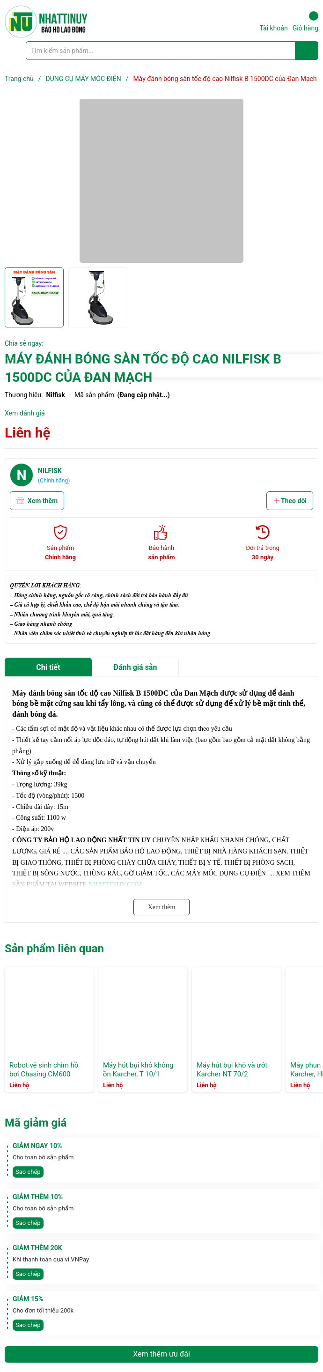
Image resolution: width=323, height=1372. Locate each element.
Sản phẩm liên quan (54, 948)
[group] (161, 181)
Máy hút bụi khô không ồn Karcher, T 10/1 (138, 1070)
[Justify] (307, 50)
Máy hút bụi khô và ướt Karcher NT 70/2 (232, 1070)
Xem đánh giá (25, 413)
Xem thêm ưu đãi (161, 1354)
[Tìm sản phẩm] (172, 50)
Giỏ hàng (305, 21)
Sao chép (28, 1171)
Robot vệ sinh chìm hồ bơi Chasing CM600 (43, 1070)
